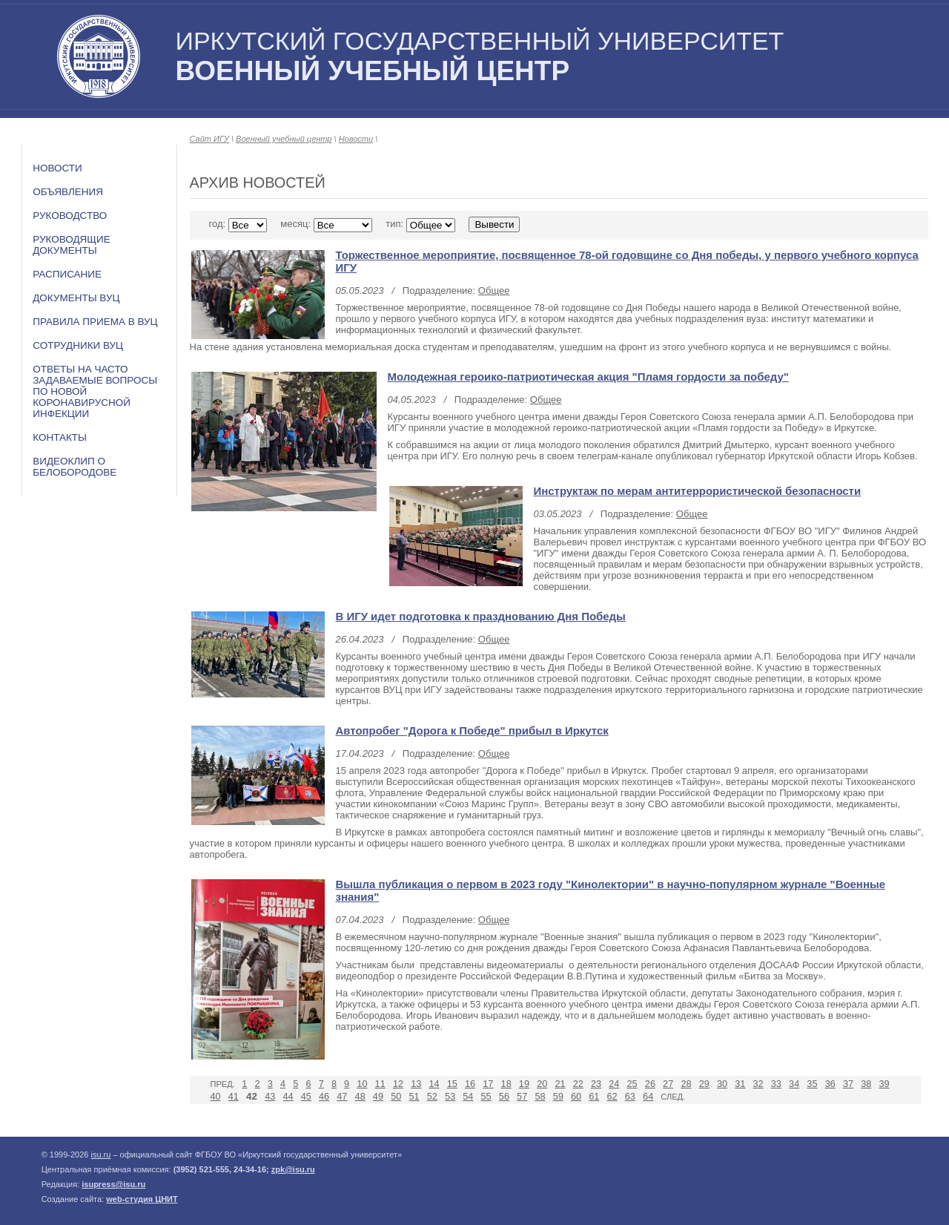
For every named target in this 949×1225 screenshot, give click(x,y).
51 (414, 1096)
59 (558, 1096)
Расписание (67, 274)
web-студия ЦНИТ (142, 1199)
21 (560, 1084)
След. (673, 1096)
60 (576, 1096)
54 (468, 1096)
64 (648, 1096)
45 (306, 1096)
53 (450, 1096)
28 (686, 1084)
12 (398, 1084)
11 (380, 1084)
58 (540, 1096)
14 (434, 1084)
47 (342, 1096)
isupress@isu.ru (113, 1184)
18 (506, 1084)
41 (233, 1096)
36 (830, 1084)
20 (542, 1084)
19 (524, 1084)
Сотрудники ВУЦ (78, 345)
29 (704, 1084)
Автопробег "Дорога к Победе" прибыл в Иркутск (472, 730)
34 (794, 1084)
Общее (494, 290)
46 (324, 1096)
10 (362, 1084)
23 (596, 1084)
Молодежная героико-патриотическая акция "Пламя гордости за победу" (588, 376)
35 (812, 1084)
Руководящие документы (71, 245)
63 (630, 1096)
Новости (57, 168)
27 (668, 1084)
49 (378, 1096)
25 (632, 1084)
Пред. (223, 1084)
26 (650, 1084)
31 (740, 1084)
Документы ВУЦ (76, 297)
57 (522, 1096)
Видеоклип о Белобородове (74, 467)
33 (776, 1084)
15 (452, 1084)
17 (488, 1084)
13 (416, 1084)
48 (360, 1096)
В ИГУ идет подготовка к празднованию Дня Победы (481, 616)
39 (884, 1084)
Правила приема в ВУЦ (95, 321)
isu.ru (100, 1154)
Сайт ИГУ (209, 138)
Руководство (70, 215)
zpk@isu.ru (293, 1169)
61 (594, 1096)
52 (432, 1096)
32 (758, 1084)
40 (216, 1096)
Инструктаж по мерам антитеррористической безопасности (698, 491)
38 (866, 1084)
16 (470, 1084)
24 (614, 1084)
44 (287, 1096)
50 (396, 1096)
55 (486, 1096)
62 (612, 1096)
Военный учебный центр (283, 138)
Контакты (60, 437)
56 (504, 1096)
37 (848, 1084)
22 (578, 1084)
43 (270, 1096)
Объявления (68, 191)
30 (722, 1084)
